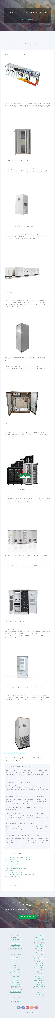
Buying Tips (39, 984)
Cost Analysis (39, 961)
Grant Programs (15, 1000)
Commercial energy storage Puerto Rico (16, 863)
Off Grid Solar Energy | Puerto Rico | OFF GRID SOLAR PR (26, 555)
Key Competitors (39, 978)
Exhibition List (39, 994)
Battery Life (15, 976)
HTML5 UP (33, 1012)
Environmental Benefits (15, 975)
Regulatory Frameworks (39, 958)
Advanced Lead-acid (39, 952)
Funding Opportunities (15, 998)
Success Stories (15, 967)
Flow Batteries (39, 948)
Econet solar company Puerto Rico (14, 872)
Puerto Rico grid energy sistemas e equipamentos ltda (19, 874)
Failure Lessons (15, 969)
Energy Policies (15, 944)
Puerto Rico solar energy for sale (30, 44)
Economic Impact (39, 960)
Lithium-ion (39, 946)
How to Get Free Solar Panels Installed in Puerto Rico (26, 489)
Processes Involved (15, 973)
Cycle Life (15, 978)
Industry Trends (15, 939)
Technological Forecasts (15, 990)
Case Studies (15, 965)
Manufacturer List (39, 939)
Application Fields (16, 954)
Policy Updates (15, 986)
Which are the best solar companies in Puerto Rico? (26, 823)
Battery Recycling (15, 971)
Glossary (39, 990)
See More (13, 885)
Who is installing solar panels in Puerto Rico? (24, 835)
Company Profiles (39, 937)
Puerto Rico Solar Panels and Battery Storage (23, 687)
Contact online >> (27, 18)
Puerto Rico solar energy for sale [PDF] (15, 752)
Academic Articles (39, 967)
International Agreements (15, 948)
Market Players (39, 976)
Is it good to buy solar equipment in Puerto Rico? (25, 796)
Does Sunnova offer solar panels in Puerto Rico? (25, 782)
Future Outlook (15, 988)
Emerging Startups (39, 980)
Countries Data (15, 937)
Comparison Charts (39, 986)
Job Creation (39, 963)
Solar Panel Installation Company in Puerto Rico (24, 160)
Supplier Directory (39, 941)
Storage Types (39, 944)
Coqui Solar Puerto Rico (14, 621)
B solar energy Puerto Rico (12, 861)
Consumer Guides (39, 982)
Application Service (28, 916)
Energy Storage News (16, 982)
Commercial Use (15, 958)
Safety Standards (39, 954)
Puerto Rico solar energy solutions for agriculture (18, 859)
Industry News (16, 984)
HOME (18, 44)
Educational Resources (39, 988)
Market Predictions (15, 991)
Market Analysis (15, 943)
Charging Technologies (39, 971)
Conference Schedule (39, 996)
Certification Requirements (39, 956)
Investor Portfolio (39, 943)
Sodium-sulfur (39, 950)
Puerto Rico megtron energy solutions (15, 868)
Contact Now (27, 921)
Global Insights (39, 935)
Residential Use (15, 956)
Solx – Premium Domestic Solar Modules (20, 226)
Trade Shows (39, 992)
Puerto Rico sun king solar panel (13, 876)
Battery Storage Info (15, 935)
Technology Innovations (15, 941)
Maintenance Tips (16, 980)
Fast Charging (39, 973)
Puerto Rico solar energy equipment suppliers (17, 857)
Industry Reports (39, 969)
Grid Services (15, 960)
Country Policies (15, 946)
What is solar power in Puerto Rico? (20, 767)
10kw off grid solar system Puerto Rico (15, 867)
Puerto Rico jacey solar (11, 878)
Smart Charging (39, 975)
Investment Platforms (16, 1001)
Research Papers (39, 965)
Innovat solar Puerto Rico (12, 865)
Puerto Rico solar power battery (13, 870)
